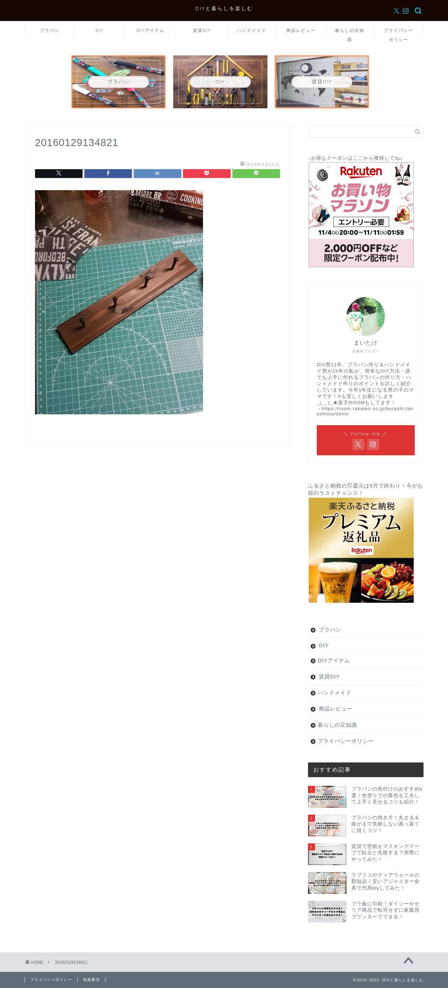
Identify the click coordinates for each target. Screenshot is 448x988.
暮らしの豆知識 (349, 33)
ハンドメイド (251, 30)
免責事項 (91, 979)
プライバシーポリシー (398, 33)
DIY (100, 30)
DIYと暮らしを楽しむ (224, 8)
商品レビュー (301, 30)
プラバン (49, 30)
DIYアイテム (150, 30)
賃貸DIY (202, 30)
